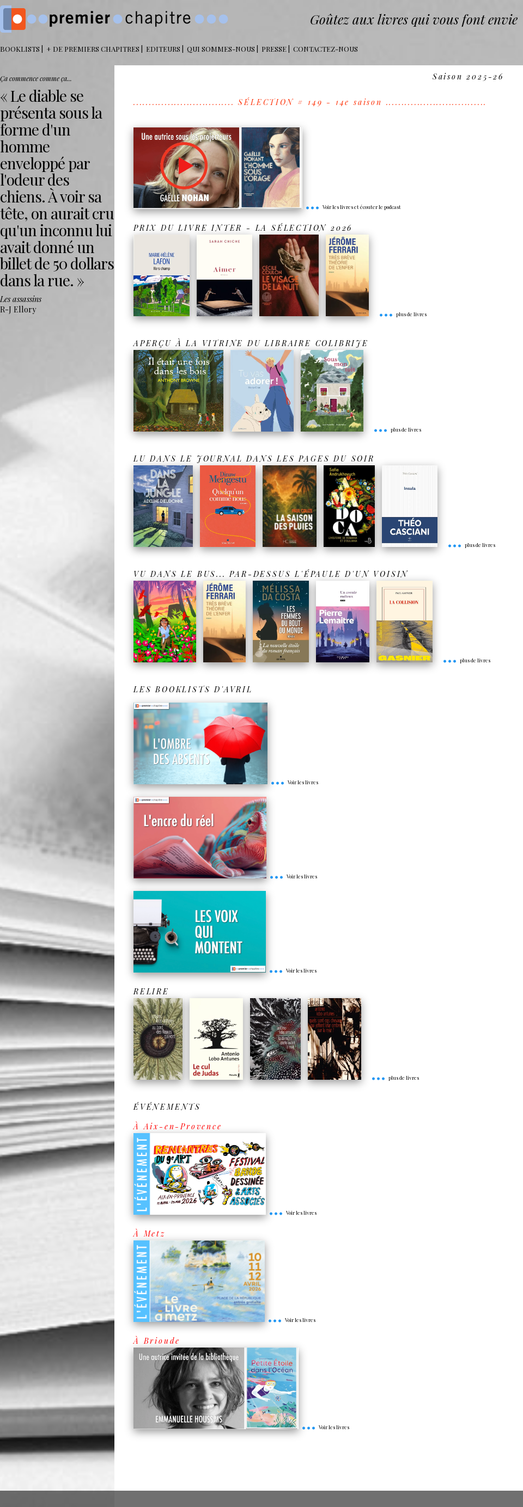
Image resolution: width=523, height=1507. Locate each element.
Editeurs (163, 48)
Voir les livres (294, 782)
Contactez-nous (325, 48)
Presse (274, 48)
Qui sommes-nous (221, 48)
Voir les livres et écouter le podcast (353, 207)
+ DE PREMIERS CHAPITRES (92, 48)
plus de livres (403, 314)
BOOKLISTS (20, 48)
